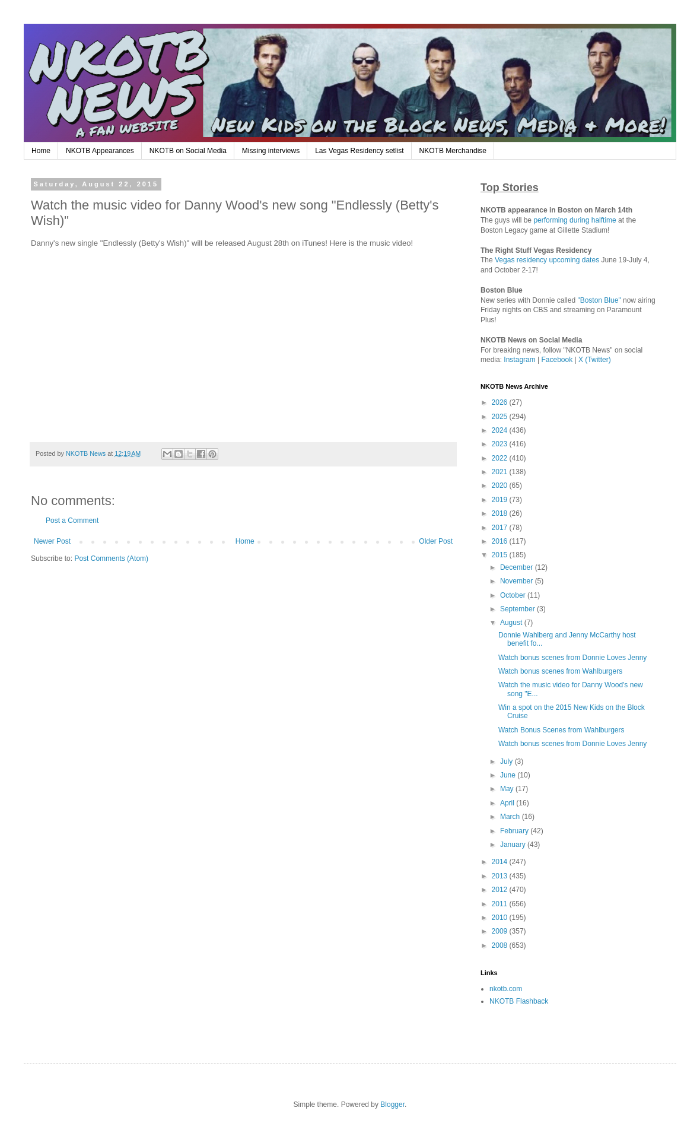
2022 (501, 458)
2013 (501, 876)
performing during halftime (574, 220)
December (517, 567)
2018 (501, 513)
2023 (501, 444)
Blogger (392, 1104)
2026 (501, 402)
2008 (501, 945)
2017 (501, 527)
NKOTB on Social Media (188, 151)
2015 (501, 555)
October (513, 595)
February (515, 831)
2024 (501, 430)
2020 (501, 485)
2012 (501, 890)
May (508, 789)
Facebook (557, 360)
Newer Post (52, 541)
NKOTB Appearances (100, 151)
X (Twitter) (594, 360)
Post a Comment (72, 520)
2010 (501, 917)
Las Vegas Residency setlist (359, 151)
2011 (501, 904)
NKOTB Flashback (518, 1001)
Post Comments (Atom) (111, 558)
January (513, 844)
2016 (501, 541)
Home (40, 151)
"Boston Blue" (599, 300)
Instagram (519, 360)
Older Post (436, 541)
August (512, 622)
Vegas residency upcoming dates (547, 260)
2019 (501, 500)
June (508, 775)
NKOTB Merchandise (452, 151)
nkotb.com (505, 989)
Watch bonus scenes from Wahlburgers (560, 671)
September (518, 609)
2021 (501, 472)
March (511, 817)
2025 (501, 416)
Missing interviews (271, 151)
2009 (501, 931)
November (517, 581)
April (508, 803)
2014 (501, 862)
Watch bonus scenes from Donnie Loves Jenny (572, 657)
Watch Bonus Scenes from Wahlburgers (561, 730)
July (507, 761)
